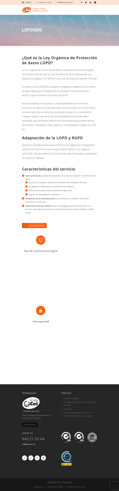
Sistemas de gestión (71, 398)
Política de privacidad (76, 487)
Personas (67, 409)
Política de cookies (55, 487)
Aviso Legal (38, 487)
